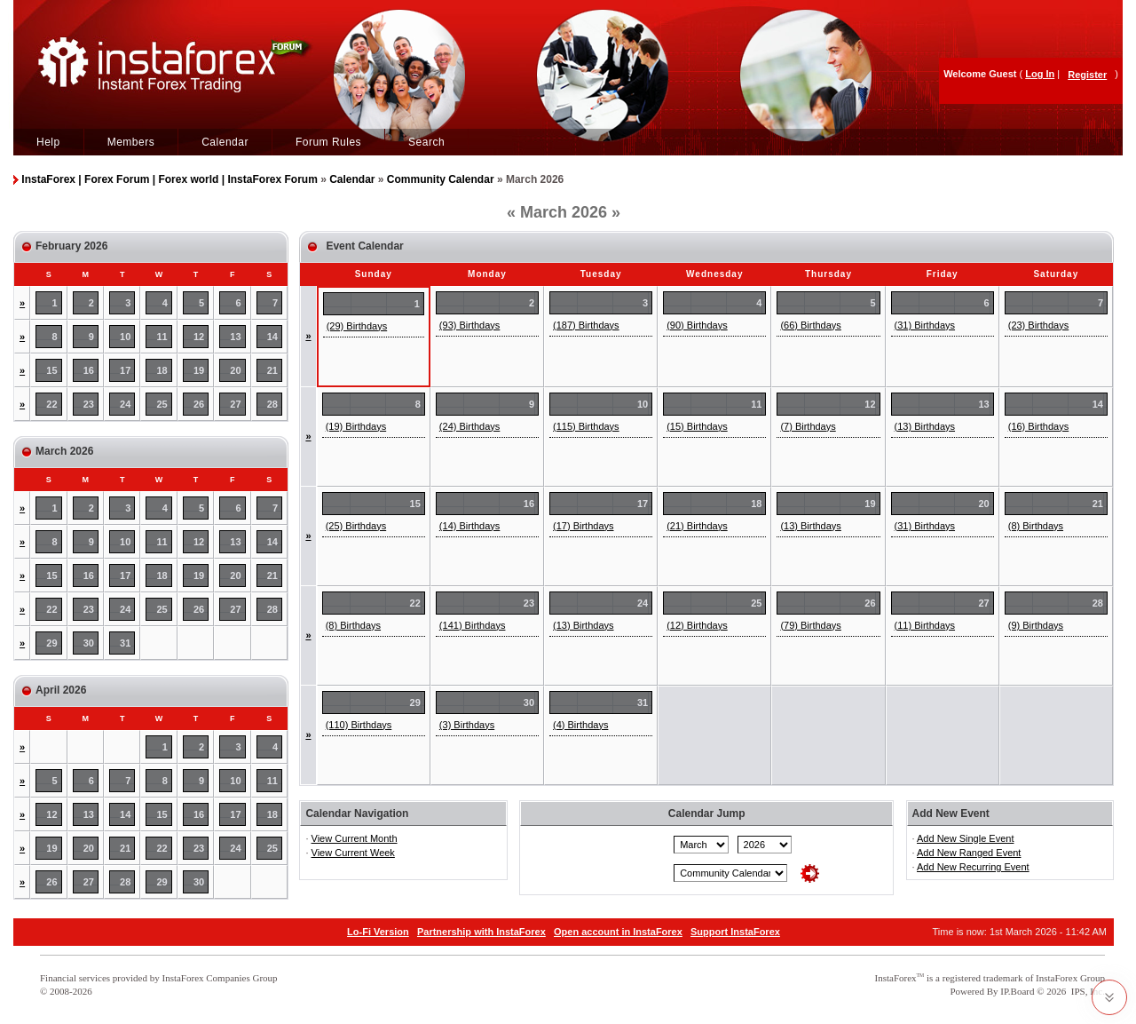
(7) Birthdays (807, 426)
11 (162, 336)
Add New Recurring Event (973, 866)
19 (198, 370)
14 (272, 336)
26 (198, 404)
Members (131, 142)
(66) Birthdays (810, 325)
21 (272, 370)
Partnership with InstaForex (481, 931)
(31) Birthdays (925, 325)
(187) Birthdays (586, 325)
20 (235, 370)
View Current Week (353, 852)
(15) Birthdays (697, 426)
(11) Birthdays (925, 625)
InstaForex (896, 977)
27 (235, 404)
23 (88, 404)
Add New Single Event (965, 838)
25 (162, 404)
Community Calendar (440, 179)
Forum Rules (328, 142)
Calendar (224, 142)
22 (51, 404)
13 (235, 336)
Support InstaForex (735, 931)
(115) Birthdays (586, 426)
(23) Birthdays (1038, 325)
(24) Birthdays (469, 426)
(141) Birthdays (472, 625)
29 (51, 643)
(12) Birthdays (697, 625)
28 (272, 404)
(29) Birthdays (357, 326)
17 (125, 370)
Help (48, 142)
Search (426, 142)
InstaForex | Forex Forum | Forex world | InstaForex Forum (169, 179)
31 (125, 643)
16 (88, 370)
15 (51, 370)
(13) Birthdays (925, 426)
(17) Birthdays (583, 525)
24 (125, 404)
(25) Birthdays (356, 525)
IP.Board (1017, 991)
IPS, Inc (1086, 991)
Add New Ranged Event (969, 852)
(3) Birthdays (466, 724)
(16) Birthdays (1038, 426)
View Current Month (355, 838)
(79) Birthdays (810, 625)
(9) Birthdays (1035, 625)
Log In (1039, 73)
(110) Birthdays (359, 724)
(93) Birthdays (469, 325)
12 (198, 336)
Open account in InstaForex (618, 931)
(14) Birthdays (469, 525)
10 (125, 336)
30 (88, 643)
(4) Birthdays (580, 724)
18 (162, 370)
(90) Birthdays (697, 325)
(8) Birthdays (1035, 525)
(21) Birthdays (697, 525)
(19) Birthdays (356, 426)
